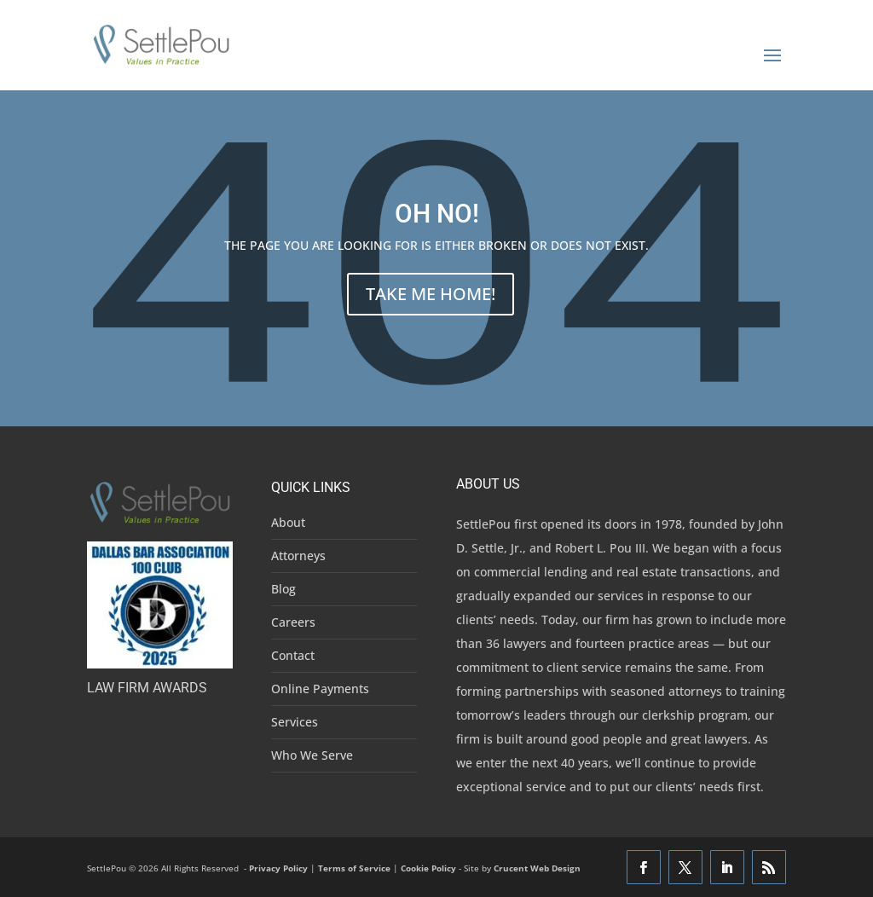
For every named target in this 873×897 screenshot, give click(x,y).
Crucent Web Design (537, 868)
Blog (283, 589)
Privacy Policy (278, 868)
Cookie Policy (428, 868)
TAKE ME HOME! (430, 293)
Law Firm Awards (147, 688)
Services (294, 722)
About (288, 522)
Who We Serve (312, 755)
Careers (293, 622)
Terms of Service (354, 868)
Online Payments (320, 688)
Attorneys (298, 555)
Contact (293, 655)
